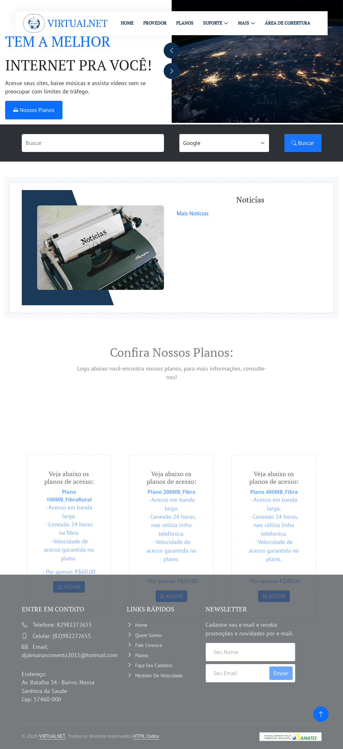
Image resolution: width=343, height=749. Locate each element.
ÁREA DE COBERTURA (287, 23)
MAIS (243, 23)
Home (141, 625)
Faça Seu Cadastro (153, 665)
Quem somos (148, 635)
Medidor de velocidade (159, 675)
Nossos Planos (33, 110)
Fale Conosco (148, 645)
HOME (127, 23)
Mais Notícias (193, 213)
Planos (141, 655)
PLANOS (184, 23)
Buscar (302, 143)
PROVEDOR (155, 23)
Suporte (212, 23)
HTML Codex (146, 736)
